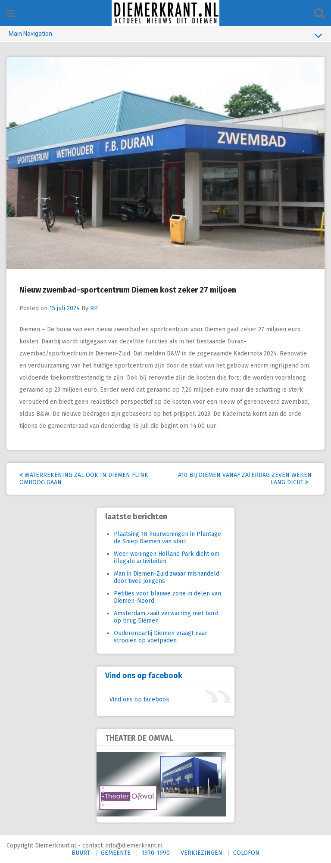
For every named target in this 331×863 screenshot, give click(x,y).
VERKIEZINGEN (201, 853)
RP (94, 308)
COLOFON (246, 853)
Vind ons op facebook (143, 675)
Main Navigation (165, 35)
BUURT (81, 853)
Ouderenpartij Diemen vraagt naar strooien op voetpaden (160, 636)
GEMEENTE (116, 853)
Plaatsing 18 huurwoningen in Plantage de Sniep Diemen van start (167, 537)
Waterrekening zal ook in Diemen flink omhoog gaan (83, 478)
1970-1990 (155, 853)
